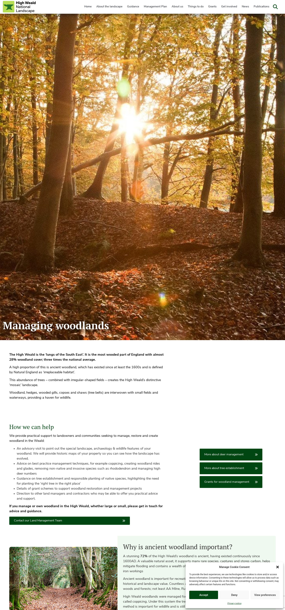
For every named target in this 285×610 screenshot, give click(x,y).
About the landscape (109, 6)
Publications (261, 6)
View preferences (265, 595)
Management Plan (155, 6)
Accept (203, 595)
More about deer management (231, 454)
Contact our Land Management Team (69, 520)
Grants (212, 6)
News (245, 6)
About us (177, 6)
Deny (234, 595)
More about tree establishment (231, 468)
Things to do (196, 6)
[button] (277, 567)
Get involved (229, 6)
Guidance (133, 6)
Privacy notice (234, 603)
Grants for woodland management (231, 482)
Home (88, 6)
